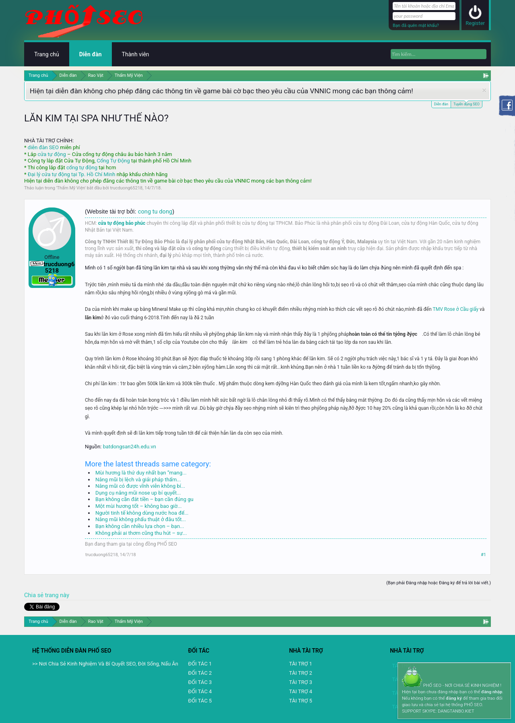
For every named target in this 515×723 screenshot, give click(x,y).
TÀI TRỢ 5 (300, 701)
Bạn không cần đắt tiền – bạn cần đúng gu (144, 499)
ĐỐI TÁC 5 (200, 701)
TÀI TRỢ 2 (300, 673)
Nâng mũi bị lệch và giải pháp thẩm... (138, 480)
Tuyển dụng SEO (466, 103)
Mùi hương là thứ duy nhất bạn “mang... (141, 473)
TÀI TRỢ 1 (300, 664)
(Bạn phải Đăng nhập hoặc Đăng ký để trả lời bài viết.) (438, 582)
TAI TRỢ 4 (300, 691)
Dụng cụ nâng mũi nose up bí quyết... (138, 493)
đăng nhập (491, 691)
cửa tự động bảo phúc (122, 223)
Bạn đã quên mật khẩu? (416, 25)
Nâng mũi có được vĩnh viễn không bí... (140, 486)
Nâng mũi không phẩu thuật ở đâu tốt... (140, 519)
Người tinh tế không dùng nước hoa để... (141, 513)
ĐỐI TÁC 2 (200, 673)
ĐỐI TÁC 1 (200, 664)
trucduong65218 (126, 188)
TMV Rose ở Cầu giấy (456, 309)
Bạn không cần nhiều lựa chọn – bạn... (139, 526)
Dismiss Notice (484, 90)
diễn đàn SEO (43, 147)
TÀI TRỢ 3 (300, 682)
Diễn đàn (441, 104)
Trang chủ (46, 54)
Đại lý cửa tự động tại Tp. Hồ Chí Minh (71, 174)
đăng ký (453, 698)
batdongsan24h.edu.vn (129, 447)
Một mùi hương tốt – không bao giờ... (138, 506)
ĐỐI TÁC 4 (200, 691)
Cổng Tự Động (113, 161)
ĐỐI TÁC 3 (200, 682)
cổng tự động (81, 167)
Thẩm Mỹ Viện (71, 188)
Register (475, 23)
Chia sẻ (34, 595)
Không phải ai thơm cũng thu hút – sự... (141, 533)
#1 (483, 554)
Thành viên (135, 54)
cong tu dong (155, 211)
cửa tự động (51, 154)
